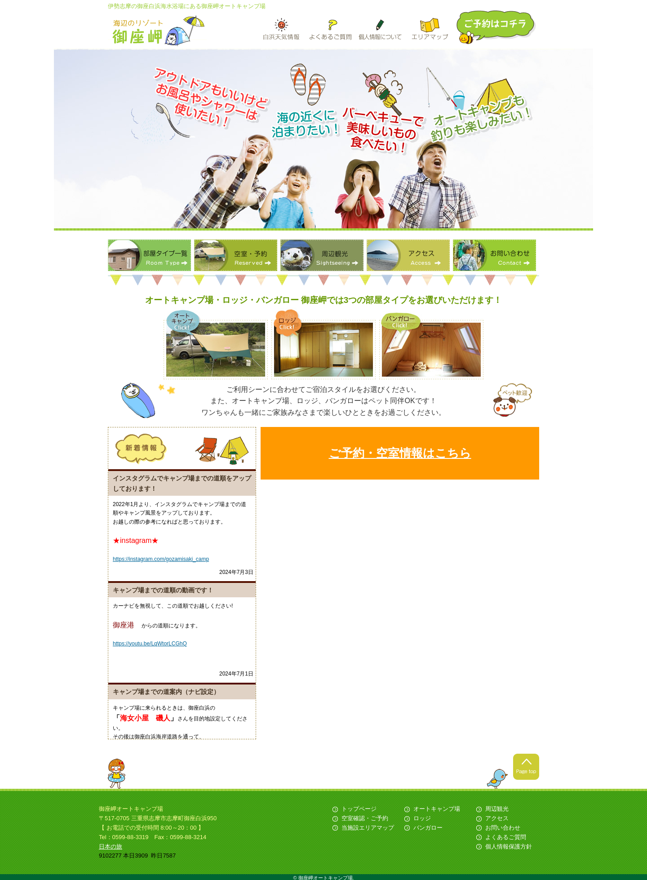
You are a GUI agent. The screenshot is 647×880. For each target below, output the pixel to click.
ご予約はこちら (496, 27)
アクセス (408, 255)
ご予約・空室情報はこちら (400, 453)
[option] (323, 140)
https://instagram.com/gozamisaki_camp (161, 559)
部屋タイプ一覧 (149, 255)
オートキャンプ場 (436, 808)
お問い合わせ (494, 255)
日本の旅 (110, 846)
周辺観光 (321, 255)
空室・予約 (235, 255)
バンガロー (428, 827)
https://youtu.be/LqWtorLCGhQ (150, 643)
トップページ (359, 808)
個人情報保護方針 (508, 846)
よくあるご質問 (505, 837)
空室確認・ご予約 (364, 818)
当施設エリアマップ (367, 827)
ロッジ (422, 818)
